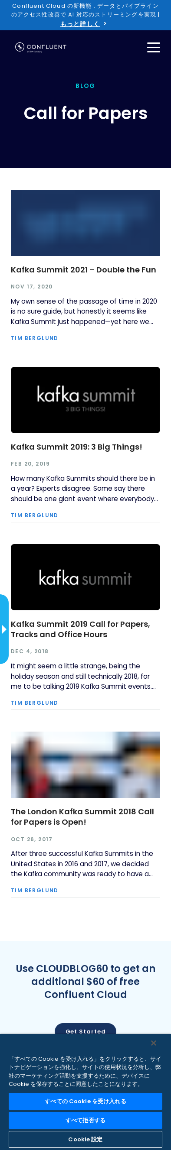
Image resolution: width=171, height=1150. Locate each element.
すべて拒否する (85, 1120)
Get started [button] (86, 1031)
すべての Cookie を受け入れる (85, 1101)
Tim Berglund (35, 338)
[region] (85, 1092)
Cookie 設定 (85, 1139)
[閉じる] (153, 1043)
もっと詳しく (80, 23)
